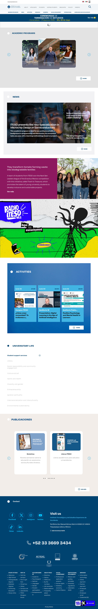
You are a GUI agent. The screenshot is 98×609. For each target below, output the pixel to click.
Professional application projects (60, 579)
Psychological (36, 579)
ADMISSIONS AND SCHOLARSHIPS (82, 12)
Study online (12, 593)
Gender (34, 586)
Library (22, 586)
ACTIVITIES (29, 12)
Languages (35, 583)
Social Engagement (56, 12)
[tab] (24, 355)
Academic (35, 577)
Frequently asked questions (47, 593)
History (46, 577)
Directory (47, 575)
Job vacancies (48, 586)
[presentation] (8, 458)
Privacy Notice (49, 607)
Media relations (48, 588)
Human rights (60, 583)
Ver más (10, 191)
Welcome (11, 575)
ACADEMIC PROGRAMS (13, 12)
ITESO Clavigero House (23, 595)
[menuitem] (26, 7)
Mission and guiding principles (71, 579)
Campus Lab (24, 588)
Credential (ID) (84, 597)
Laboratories (24, 591)
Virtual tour (23, 584)
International (67, 12)
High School (12, 577)
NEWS (22, 12)
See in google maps (57, 531)
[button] (43, 478)
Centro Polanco (60, 590)
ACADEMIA (45, 12)
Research (37, 12)
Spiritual (34, 581)
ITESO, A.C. (47, 580)
